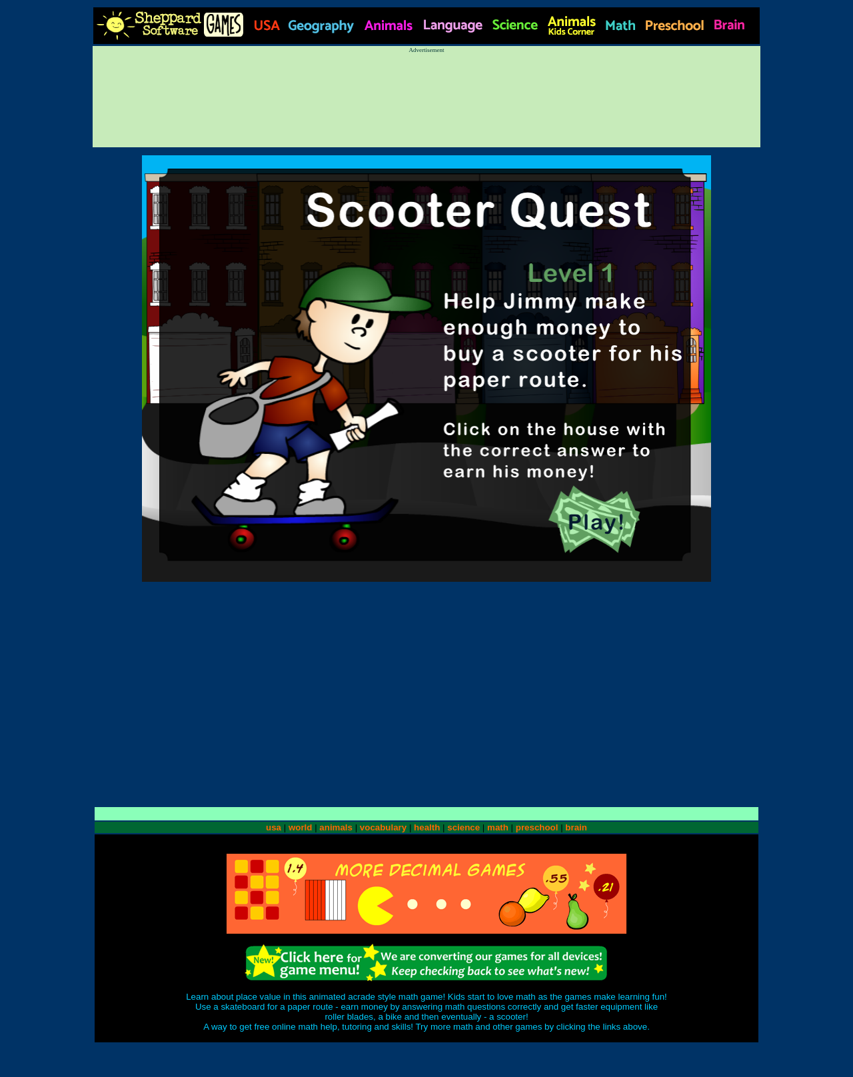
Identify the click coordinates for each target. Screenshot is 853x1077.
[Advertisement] (426, 94)
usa (273, 827)
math (497, 827)
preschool (538, 827)
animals (336, 827)
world (301, 827)
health (427, 827)
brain (576, 827)
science (463, 827)
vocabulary (383, 827)
